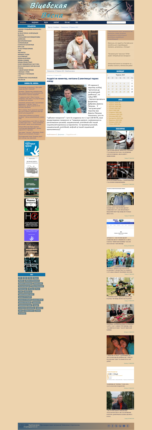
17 (112, 89)
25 (116, 92)
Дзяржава (61, 134)
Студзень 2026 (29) (115, 112)
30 (108, 94)
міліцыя (36, 305)
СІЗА (20, 291)
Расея (37, 289)
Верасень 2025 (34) (115, 120)
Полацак (31, 289)
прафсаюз (39, 308)
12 (120, 86)
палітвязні (22, 308)
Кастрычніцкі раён (24, 286)
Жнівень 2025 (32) (115, 122)
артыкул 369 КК (37, 299)
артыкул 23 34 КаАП (25, 299)
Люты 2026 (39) (114, 110)
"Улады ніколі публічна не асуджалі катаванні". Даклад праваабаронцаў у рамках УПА (31, 117)
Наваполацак (22, 289)
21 (128, 89)
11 (116, 86)
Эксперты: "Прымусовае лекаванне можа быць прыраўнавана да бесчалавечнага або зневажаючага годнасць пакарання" (31, 93)
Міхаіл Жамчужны (37, 286)
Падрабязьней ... (72, 134)
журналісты (36, 302)
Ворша (36, 278)
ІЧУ (20, 278)
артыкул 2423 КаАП (25, 302)
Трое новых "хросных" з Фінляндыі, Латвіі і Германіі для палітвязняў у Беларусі (31, 133)
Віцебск (21, 280)
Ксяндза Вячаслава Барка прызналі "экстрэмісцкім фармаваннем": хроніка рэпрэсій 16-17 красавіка (30, 128)
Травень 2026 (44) (115, 105)
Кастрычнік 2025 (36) (116, 118)
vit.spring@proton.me (31, 427)
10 (112, 86)
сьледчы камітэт (29, 310)
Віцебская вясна (34, 425)
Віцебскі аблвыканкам (32, 280)
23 (108, 92)
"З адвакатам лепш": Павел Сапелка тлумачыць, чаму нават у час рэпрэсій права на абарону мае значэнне (31, 98)
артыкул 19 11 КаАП (25, 297)
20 (124, 89)
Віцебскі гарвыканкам (25, 283)
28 (128, 92)
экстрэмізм (22, 313)
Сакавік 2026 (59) (114, 108)
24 (112, 92)
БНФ (25, 278)
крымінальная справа (25, 305)
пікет (20, 310)
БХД (30, 278)
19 (120, 89)
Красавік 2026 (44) (115, 107)
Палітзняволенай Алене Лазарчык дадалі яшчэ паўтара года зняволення (30, 137)
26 (120, 92)
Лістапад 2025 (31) (115, 116)
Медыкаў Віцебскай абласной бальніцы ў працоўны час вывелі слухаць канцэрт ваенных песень (119, 270)
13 (124, 86)
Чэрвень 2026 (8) (114, 103)
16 (108, 89)
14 (128, 86)
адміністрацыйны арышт (26, 294)
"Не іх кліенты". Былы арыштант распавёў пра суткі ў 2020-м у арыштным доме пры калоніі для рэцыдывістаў (31, 111)
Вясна (52, 15)
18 (116, 89)
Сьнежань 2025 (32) (115, 114)
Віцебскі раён (38, 283)
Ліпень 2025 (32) (114, 124)
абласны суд (27, 291)
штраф (38, 310)
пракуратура (30, 308)
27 (124, 92)
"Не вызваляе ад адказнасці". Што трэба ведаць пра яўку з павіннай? (30, 88)
